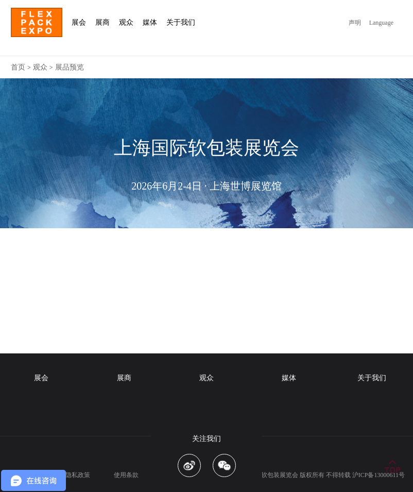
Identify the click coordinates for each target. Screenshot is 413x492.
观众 (40, 67)
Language (381, 22)
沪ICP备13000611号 (378, 475)
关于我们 (371, 378)
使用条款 (126, 475)
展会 (41, 378)
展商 (124, 378)
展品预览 (69, 67)
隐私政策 (77, 475)
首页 (18, 67)
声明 (355, 22)
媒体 (289, 378)
